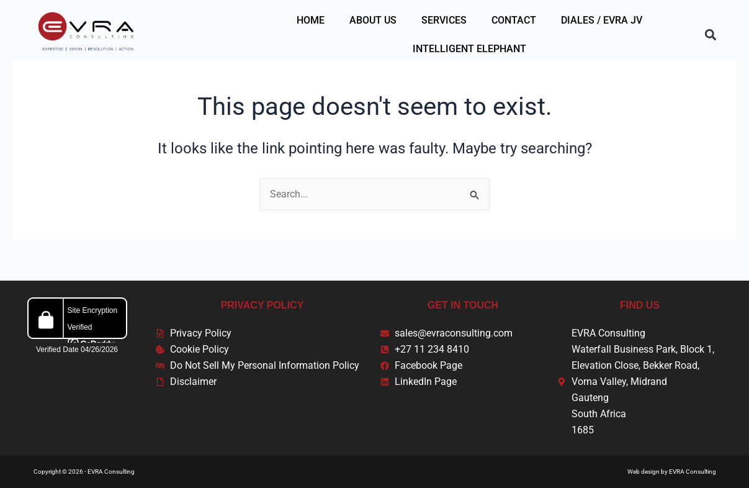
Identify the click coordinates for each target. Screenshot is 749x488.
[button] (710, 35)
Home (311, 20)
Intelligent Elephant (469, 49)
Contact (513, 20)
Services (444, 20)
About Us (373, 20)
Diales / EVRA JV (601, 20)
